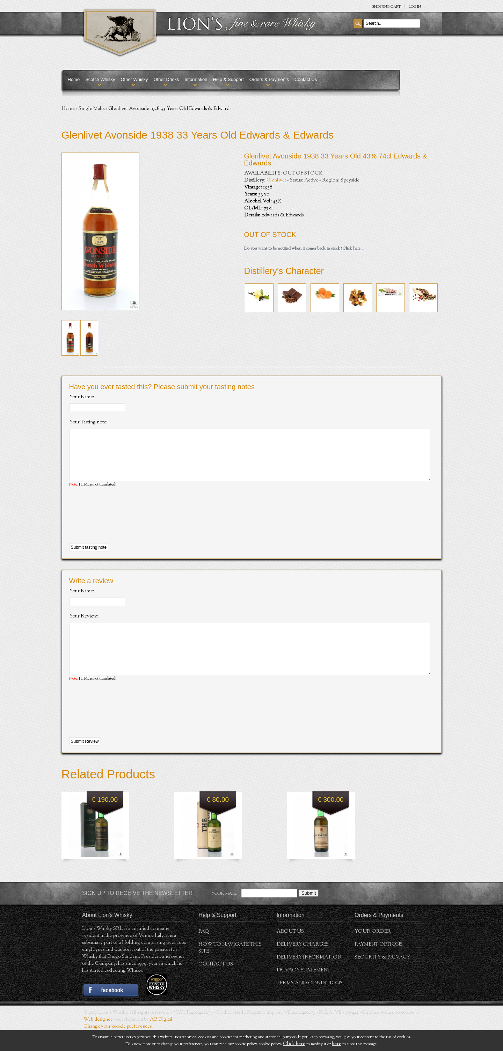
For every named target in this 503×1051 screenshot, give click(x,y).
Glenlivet (277, 180)
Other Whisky (134, 79)
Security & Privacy (382, 978)
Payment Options (379, 965)
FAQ (203, 952)
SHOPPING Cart (386, 6)
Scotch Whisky (100, 79)
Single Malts (91, 108)
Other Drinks (166, 79)
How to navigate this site (230, 969)
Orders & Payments (269, 79)
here (336, 1044)
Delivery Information (309, 978)
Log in (415, 6)
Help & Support (228, 79)
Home (74, 79)
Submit (308, 914)
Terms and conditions (310, 1004)
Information (195, 79)
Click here (294, 1044)
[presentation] (122, 526)
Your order (373, 952)
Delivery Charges (303, 965)
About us (290, 952)
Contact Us (305, 79)
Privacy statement (303, 991)
